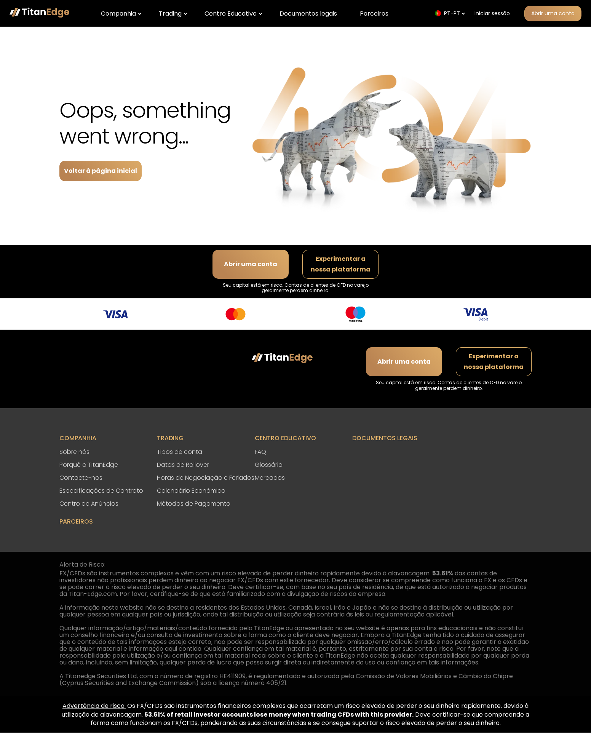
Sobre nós (74, 451)
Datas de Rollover (183, 464)
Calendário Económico (191, 490)
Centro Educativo (230, 13)
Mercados (270, 477)
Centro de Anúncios (88, 503)
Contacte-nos (80, 477)
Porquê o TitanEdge (88, 464)
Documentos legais (308, 13)
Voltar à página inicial (100, 170)
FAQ (260, 451)
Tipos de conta (179, 451)
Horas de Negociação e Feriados (205, 477)
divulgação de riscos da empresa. (337, 593)
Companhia (118, 13)
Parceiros (374, 13)
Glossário (269, 464)
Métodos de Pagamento (193, 503)
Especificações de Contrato (101, 490)
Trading (170, 13)
